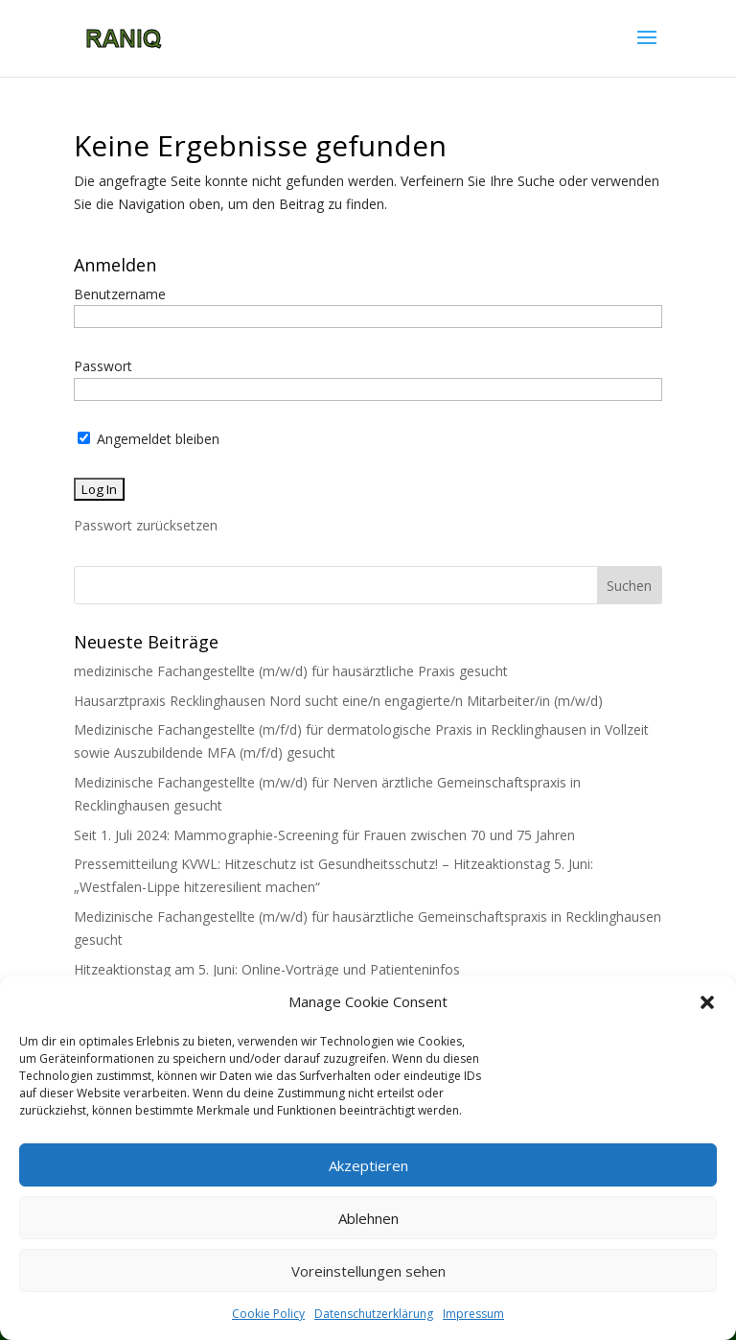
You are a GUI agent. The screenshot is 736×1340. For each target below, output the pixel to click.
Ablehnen (368, 1218)
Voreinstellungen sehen (368, 1271)
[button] (707, 1002)
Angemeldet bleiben (148, 439)
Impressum (473, 1313)
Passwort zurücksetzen (146, 525)
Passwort (103, 366)
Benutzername (120, 294)
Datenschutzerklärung (373, 1313)
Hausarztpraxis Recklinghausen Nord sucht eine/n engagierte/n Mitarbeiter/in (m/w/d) (338, 701)
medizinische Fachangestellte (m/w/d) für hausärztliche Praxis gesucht (291, 671)
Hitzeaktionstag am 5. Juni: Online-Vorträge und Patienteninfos (267, 969)
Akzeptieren (368, 1165)
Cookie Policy (268, 1313)
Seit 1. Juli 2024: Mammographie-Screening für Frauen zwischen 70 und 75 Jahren (324, 835)
